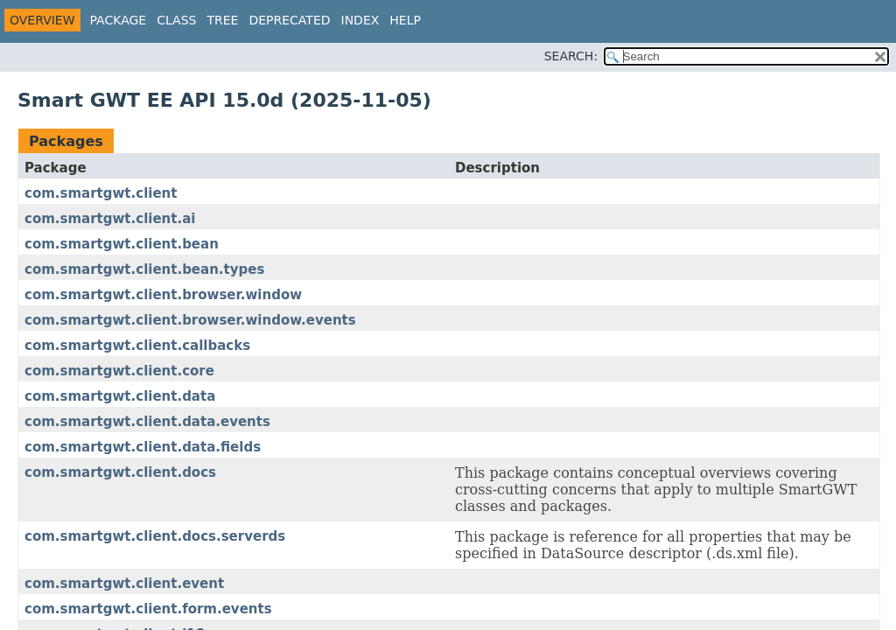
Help (405, 20)
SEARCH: (571, 56)
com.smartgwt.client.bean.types (144, 269)
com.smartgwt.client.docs (120, 472)
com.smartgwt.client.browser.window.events (190, 320)
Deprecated (289, 20)
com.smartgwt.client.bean (121, 244)
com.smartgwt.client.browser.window (163, 295)
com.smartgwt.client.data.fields (142, 447)
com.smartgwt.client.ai (109, 219)
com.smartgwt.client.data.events (147, 422)
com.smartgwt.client (100, 193)
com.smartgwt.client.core (119, 371)
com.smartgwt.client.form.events (148, 609)
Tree (222, 20)
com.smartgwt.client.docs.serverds (154, 536)
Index (360, 20)
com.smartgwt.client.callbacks (137, 346)
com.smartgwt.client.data (119, 396)
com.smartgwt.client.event (124, 584)
